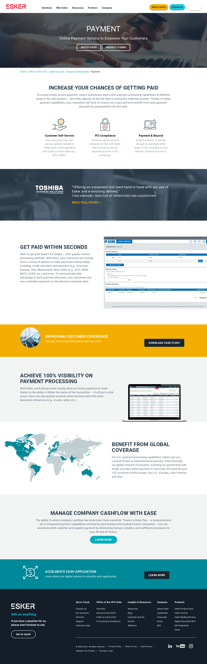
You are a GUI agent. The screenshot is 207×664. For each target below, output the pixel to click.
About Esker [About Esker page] (163, 609)
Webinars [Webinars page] (132, 625)
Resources (78, 7)
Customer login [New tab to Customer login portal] (83, 625)
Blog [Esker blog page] (130, 613)
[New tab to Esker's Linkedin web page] (170, 646)
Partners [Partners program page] (80, 617)
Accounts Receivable (77, 71)
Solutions (47, 7)
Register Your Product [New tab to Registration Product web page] (85, 651)
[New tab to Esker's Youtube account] (180, 646)
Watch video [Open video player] (89, 47)
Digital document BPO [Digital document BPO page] (185, 621)
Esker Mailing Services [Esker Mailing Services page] (185, 617)
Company (107, 7)
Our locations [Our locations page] (82, 613)
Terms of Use (131, 646)
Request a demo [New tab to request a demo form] (116, 47)
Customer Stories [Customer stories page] (136, 617)
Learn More (157, 575)
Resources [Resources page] (133, 609)
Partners (92, 7)
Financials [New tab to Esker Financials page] (162, 617)
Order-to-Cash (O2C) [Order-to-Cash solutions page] (106, 617)
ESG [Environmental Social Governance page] (159, 625)
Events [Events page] (131, 621)
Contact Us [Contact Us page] (81, 609)
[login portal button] (195, 7)
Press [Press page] (160, 621)
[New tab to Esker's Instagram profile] (191, 646)
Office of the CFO (38, 71)
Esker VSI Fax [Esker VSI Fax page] (181, 613)
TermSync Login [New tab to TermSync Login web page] (106, 651)
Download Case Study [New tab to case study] (164, 342)
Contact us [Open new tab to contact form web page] (177, 7)
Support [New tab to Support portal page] (80, 621)
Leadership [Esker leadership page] (162, 613)
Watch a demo (159, 7)
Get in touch (23, 634)
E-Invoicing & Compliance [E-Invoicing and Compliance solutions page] (108, 621)
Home (23, 71)
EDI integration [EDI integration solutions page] (182, 625)
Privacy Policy (115, 646)
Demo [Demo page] (177, 630)
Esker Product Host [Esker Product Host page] (184, 609)
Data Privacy (146, 646)
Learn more (103, 539)
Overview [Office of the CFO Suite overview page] (100, 609)
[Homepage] (16, 6)
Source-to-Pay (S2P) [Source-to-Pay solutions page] (106, 613)
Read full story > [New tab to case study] (86, 202)
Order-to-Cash (56, 71)
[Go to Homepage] (23, 606)
